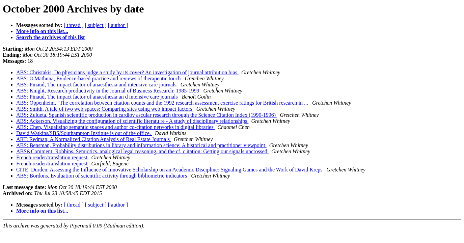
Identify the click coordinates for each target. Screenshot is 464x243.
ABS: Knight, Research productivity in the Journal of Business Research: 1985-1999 (108, 90)
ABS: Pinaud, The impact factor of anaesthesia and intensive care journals (97, 84)
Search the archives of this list (50, 37)
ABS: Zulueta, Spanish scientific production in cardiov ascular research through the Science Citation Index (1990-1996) (146, 115)
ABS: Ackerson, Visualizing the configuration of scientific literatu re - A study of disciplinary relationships (132, 121)
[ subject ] (96, 25)
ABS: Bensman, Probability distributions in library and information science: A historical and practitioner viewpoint (141, 145)
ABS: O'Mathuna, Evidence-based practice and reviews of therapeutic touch (99, 78)
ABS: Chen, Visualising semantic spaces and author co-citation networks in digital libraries (115, 127)
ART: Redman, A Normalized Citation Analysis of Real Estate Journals (93, 139)
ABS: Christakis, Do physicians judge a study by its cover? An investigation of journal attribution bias (127, 72)
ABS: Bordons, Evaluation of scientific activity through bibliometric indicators (102, 176)
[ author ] (118, 25)
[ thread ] (74, 25)
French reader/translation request (52, 157)
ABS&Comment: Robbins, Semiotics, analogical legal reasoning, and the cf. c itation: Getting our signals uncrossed (142, 151)
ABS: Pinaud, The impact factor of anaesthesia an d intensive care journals (97, 97)
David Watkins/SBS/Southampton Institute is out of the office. (84, 133)
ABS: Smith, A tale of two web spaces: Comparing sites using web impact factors (105, 109)
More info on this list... (42, 31)
